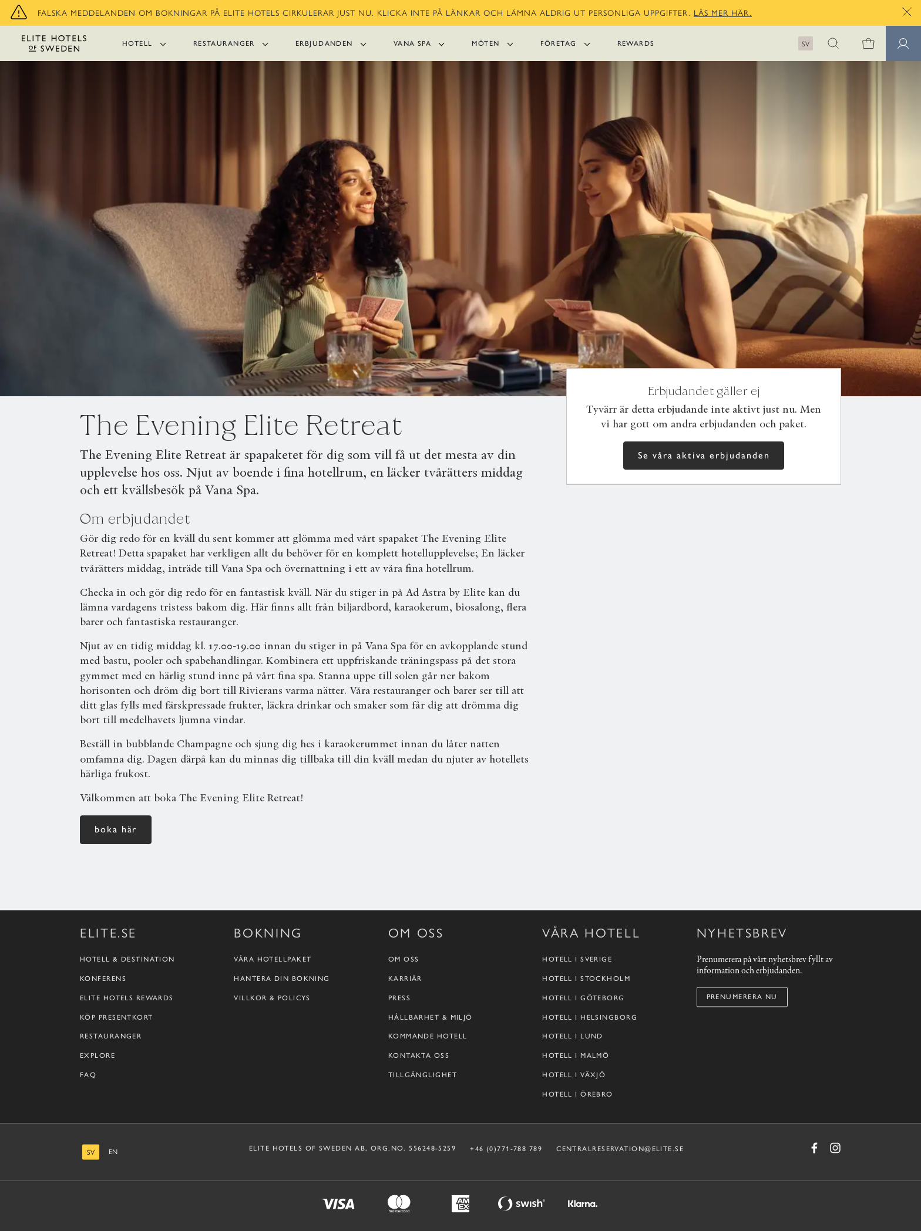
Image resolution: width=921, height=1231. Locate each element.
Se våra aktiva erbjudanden (704, 455)
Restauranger (224, 43)
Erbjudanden (324, 43)
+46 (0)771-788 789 (506, 1149)
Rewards (636, 43)
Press (399, 998)
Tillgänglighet (422, 1075)
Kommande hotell (428, 1037)
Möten (485, 43)
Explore (97, 1056)
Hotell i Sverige (577, 960)
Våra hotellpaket (272, 960)
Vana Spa (413, 43)
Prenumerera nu (742, 997)
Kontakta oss (418, 1056)
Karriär (405, 978)
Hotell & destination (127, 960)
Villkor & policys (272, 998)
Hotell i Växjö (574, 1075)
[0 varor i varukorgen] (868, 43)
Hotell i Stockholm (586, 978)
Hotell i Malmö (575, 1056)
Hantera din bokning (282, 978)
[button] (833, 43)
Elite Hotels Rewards (127, 998)
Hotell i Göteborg (583, 998)
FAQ (88, 1075)
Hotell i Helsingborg (589, 1017)
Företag (558, 43)
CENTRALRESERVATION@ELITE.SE (620, 1149)
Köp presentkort (116, 1017)
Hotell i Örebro (577, 1094)
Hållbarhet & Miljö (430, 1017)
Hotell (137, 43)
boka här (116, 829)
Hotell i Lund (572, 1037)
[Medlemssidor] (903, 43)
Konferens (103, 978)
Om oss (403, 960)
